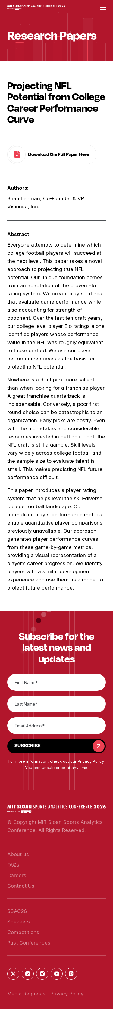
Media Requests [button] (26, 994)
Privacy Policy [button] (91, 761)
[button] (36, 7)
